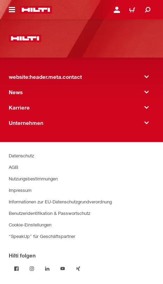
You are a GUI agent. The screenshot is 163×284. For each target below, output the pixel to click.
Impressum (20, 190)
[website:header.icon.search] (147, 9)
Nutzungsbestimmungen (33, 178)
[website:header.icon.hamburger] (12, 9)
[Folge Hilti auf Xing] (78, 268)
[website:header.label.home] (36, 10)
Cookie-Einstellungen (30, 224)
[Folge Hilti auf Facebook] (16, 268)
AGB (13, 167)
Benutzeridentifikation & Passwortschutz (49, 213)
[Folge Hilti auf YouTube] (62, 268)
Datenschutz (21, 155)
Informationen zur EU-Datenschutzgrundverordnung (60, 201)
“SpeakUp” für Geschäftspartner (42, 236)
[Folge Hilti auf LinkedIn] (47, 268)
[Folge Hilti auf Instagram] (32, 268)
